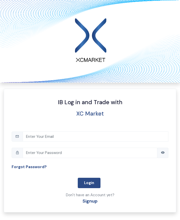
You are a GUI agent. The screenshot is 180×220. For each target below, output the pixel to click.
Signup (90, 201)
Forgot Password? (29, 166)
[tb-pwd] (90, 153)
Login (89, 182)
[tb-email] (95, 136)
